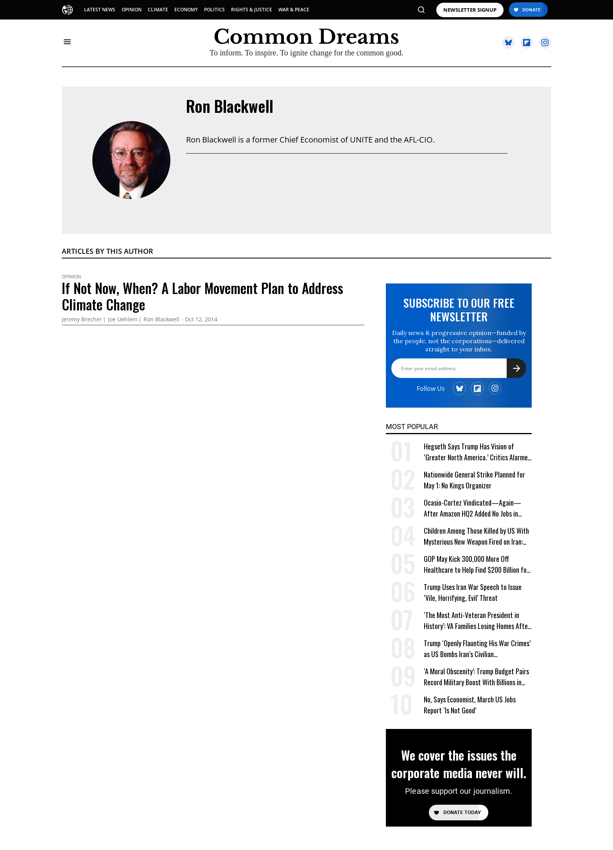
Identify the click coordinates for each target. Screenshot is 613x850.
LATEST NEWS (99, 9)
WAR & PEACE (293, 9)
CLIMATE (158, 9)
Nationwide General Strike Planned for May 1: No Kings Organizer (474, 479)
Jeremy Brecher (82, 319)
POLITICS (214, 9)
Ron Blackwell (229, 106)
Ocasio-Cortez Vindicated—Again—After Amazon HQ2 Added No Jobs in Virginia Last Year (472, 508)
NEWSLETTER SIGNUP (469, 9)
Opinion (71, 277)
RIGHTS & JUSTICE (251, 9)
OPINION (132, 9)
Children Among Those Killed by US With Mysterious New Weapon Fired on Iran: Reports (476, 536)
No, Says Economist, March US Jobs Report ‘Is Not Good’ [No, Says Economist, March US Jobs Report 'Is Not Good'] (470, 704)
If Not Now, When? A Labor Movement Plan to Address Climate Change (202, 296)
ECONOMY (186, 9)
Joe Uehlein (123, 319)
